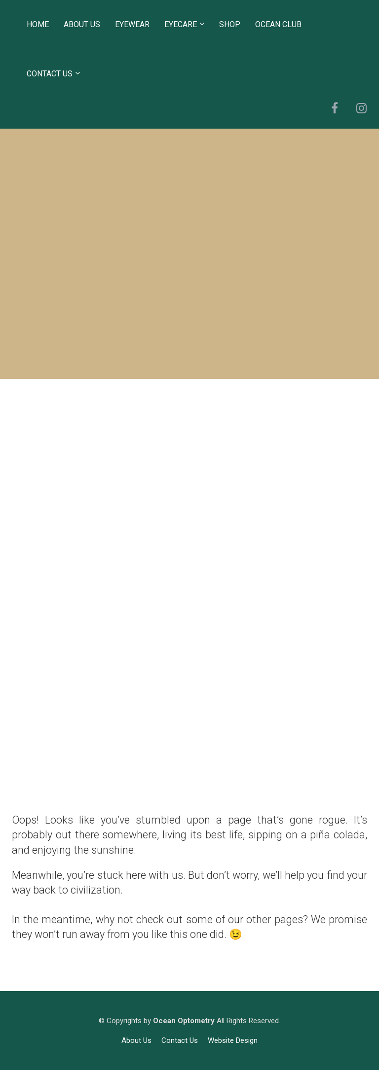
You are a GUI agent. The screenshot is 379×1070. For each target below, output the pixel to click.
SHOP (229, 24)
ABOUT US (82, 24)
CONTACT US (50, 73)
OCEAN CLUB (278, 24)
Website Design (233, 1040)
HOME (38, 24)
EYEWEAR (132, 24)
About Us (136, 1040)
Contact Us (179, 1040)
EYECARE (180, 24)
